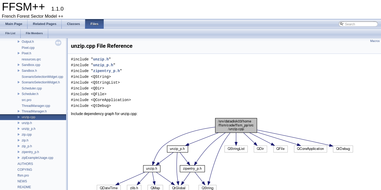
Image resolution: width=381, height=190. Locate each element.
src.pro (26, 100)
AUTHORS (25, 164)
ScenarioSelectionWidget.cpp (42, 77)
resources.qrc (31, 59)
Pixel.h (26, 53)
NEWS (22, 181)
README (24, 187)
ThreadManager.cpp (36, 106)
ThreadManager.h (34, 111)
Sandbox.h (29, 71)
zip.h (25, 140)
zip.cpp (27, 134)
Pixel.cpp (28, 48)
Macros (375, 41)
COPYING (24, 170)
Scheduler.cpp (32, 88)
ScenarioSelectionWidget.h (41, 82)
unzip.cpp (28, 117)
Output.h (28, 42)
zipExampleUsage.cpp (37, 158)
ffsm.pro (23, 175)
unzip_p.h (28, 129)
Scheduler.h (30, 94)
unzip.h (27, 123)
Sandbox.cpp (31, 65)
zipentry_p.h (30, 152)
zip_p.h (27, 146)
